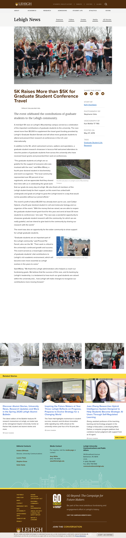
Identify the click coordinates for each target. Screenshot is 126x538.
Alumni (99, 4)
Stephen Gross (22, 461)
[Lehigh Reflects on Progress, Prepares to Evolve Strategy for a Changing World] (63, 390)
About (16, 11)
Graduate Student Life (93, 142)
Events (83, 20)
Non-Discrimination (36, 507)
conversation (73, 526)
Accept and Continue (105, 535)
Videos (71, 20)
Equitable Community (34, 502)
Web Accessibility (21, 510)
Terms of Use (21, 518)
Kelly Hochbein (90, 104)
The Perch (20, 495)
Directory (20, 498)
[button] (106, 4)
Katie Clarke (21, 465)
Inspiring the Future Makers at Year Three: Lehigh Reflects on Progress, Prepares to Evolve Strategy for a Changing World (63, 410)
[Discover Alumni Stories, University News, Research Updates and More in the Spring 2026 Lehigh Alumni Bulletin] (21, 390)
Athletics (93, 11)
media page (69, 450)
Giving (108, 11)
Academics (32, 11)
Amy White (54, 456)
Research (47, 11)
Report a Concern (34, 519)
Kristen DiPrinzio (22, 450)
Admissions (62, 11)
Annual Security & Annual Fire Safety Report (36, 513)
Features (59, 20)
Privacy (19, 521)
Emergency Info (22, 506)
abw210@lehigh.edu (57, 461)
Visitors (89, 4)
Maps (18, 500)
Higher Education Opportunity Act (36, 497)
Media (95, 20)
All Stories (107, 20)
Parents (79, 4)
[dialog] (63, 535)
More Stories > (120, 437)
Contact (19, 503)
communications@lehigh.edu (93, 466)
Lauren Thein (21, 458)
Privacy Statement (80, 536)
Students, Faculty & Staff (62, 4)
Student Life (78, 11)
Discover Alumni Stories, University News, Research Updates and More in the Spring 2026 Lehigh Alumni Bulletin (21, 410)
